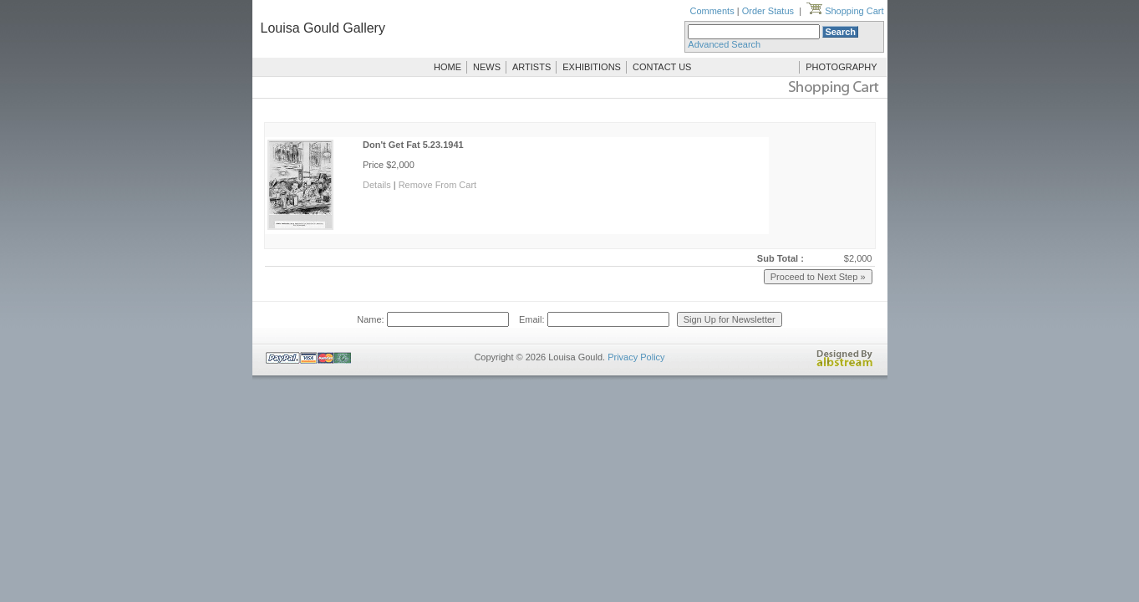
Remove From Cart (438, 185)
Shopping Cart (844, 11)
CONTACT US (662, 67)
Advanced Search (724, 44)
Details (377, 185)
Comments (711, 11)
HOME (447, 67)
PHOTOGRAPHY (841, 67)
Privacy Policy (636, 357)
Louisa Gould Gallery (323, 28)
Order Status (768, 11)
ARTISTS (531, 67)
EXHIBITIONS (591, 67)
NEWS (487, 67)
